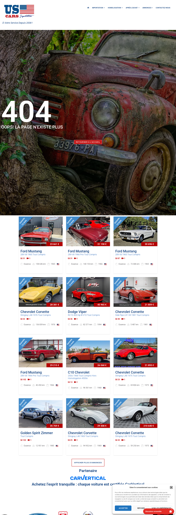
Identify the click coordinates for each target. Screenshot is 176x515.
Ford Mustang (31, 251)
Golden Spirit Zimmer (37, 433)
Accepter (123, 508)
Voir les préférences (161, 508)
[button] (171, 487)
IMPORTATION (98, 8)
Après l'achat (132, 8)
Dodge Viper (77, 312)
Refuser (141, 508)
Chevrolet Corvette (35, 312)
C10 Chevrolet (78, 372)
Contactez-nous (163, 8)
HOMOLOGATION (115, 8)
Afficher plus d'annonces (88, 463)
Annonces (147, 8)
